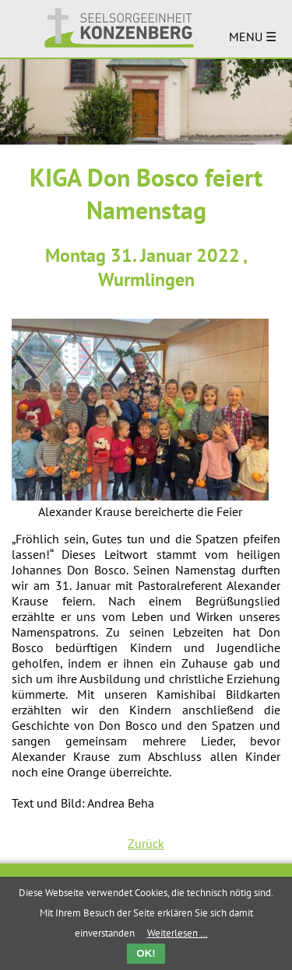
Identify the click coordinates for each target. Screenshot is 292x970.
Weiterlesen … (177, 933)
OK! (145, 953)
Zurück (146, 843)
